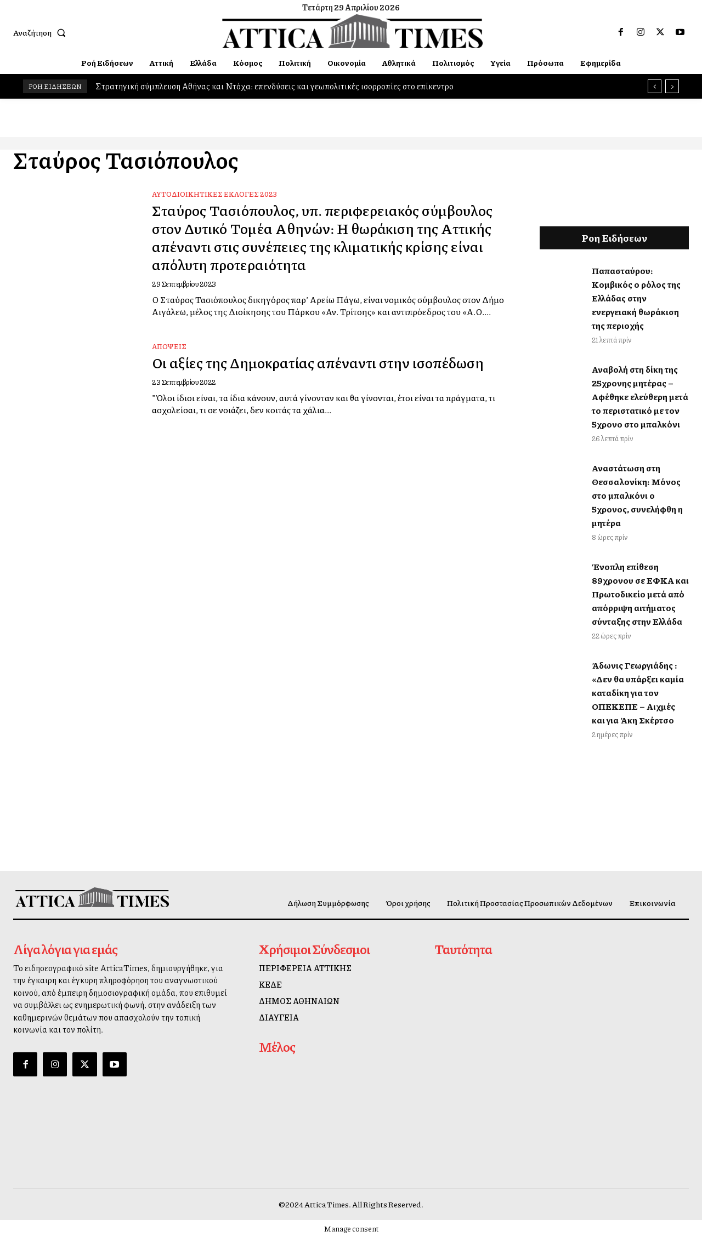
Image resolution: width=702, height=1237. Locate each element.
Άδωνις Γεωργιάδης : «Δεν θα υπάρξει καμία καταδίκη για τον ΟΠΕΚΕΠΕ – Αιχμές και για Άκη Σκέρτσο (638, 692)
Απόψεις (169, 359)
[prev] (654, 86)
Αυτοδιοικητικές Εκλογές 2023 (214, 194)
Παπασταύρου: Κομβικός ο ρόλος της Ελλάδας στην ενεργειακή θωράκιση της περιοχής (636, 298)
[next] (672, 86)
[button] (41, 32)
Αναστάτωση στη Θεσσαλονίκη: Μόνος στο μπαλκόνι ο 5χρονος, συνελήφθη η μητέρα (637, 495)
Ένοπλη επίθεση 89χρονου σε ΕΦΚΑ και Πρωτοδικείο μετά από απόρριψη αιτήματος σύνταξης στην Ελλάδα (640, 594)
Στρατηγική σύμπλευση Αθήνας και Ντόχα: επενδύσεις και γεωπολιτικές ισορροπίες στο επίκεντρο (274, 86)
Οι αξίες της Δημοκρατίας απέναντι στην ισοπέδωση (295, 383)
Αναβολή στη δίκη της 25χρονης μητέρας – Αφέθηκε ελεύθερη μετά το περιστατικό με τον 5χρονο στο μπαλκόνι (640, 396)
